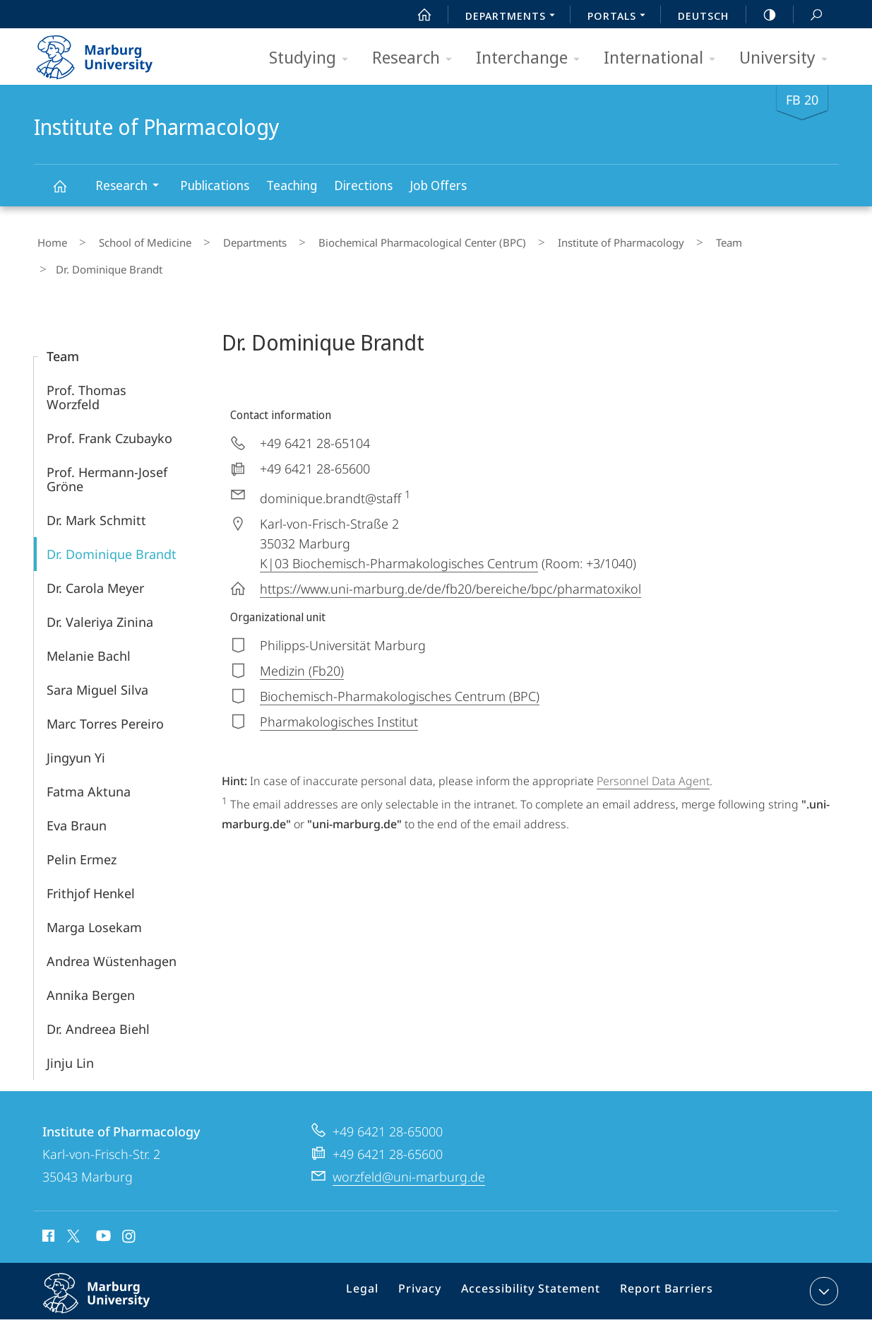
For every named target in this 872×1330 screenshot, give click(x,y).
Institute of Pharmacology (68, 192)
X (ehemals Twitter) (71, 1202)
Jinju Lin (70, 1028)
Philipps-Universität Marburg (111, 1270)
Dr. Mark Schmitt (96, 486)
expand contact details (822, 1257)
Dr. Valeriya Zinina (100, 587)
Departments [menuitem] (514, 16)
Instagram (129, 1204)
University (788, 58)
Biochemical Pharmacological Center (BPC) (378, 240)
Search (808, 15)
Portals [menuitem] (620, 16)
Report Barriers (663, 1260)
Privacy (433, 1260)
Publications (214, 185)
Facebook (47, 1204)
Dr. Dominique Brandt (112, 520)
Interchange (532, 58)
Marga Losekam (94, 893)
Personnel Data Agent (653, 747)
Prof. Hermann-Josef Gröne (107, 445)
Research (416, 58)
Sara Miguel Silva (97, 655)
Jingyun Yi (76, 723)
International (664, 58)
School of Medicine (128, 240)
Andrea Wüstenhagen (112, 927)
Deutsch (703, 15)
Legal (380, 1260)
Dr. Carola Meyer (95, 554)
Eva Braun (77, 791)
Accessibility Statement (536, 1260)
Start (416, 15)
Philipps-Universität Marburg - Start (110, 52)
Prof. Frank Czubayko (109, 404)
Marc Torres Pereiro (105, 689)
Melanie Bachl (89, 621)
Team (658, 240)
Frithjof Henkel (91, 859)
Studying (313, 58)
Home (49, 240)
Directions (363, 185)
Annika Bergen (91, 961)
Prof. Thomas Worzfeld (86, 363)
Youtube (102, 1204)
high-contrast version (761, 15)
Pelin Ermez (82, 825)
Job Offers (438, 185)
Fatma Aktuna (89, 757)
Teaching (291, 185)
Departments (224, 240)
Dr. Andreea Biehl (98, 995)
